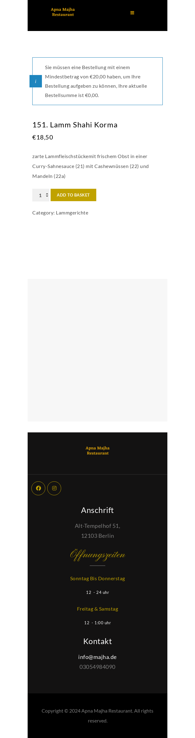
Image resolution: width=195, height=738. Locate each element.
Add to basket (73, 194)
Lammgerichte (72, 212)
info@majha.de (97, 656)
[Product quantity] (40, 195)
